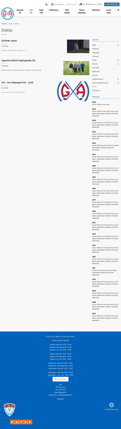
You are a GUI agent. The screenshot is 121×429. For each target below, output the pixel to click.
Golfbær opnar (9, 41)
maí (111, 111)
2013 (93, 245)
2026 (94, 102)
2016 (94, 211)
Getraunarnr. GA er (92, 4)
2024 (94, 120)
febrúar (100, 104)
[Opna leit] (118, 10)
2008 (94, 302)
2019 (94, 177)
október (108, 113)
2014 (94, 234)
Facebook (60, 399)
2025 (94, 109)
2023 (94, 131)
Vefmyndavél (59, 4)
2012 (93, 256)
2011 (93, 268)
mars (105, 104)
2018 (94, 188)
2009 (94, 291)
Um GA (11, 24)
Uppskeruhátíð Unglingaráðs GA (18, 61)
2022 (94, 143)
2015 (93, 222)
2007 (94, 313)
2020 (94, 166)
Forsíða (4, 24)
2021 (93, 154)
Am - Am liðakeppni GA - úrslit (17, 83)
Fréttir (16, 24)
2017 (93, 200)
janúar (94, 104)
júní (114, 111)
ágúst (94, 113)
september (101, 113)
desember (95, 116)
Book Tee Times (60, 379)
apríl (108, 104)
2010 (94, 279)
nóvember (114, 113)
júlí (117, 111)
